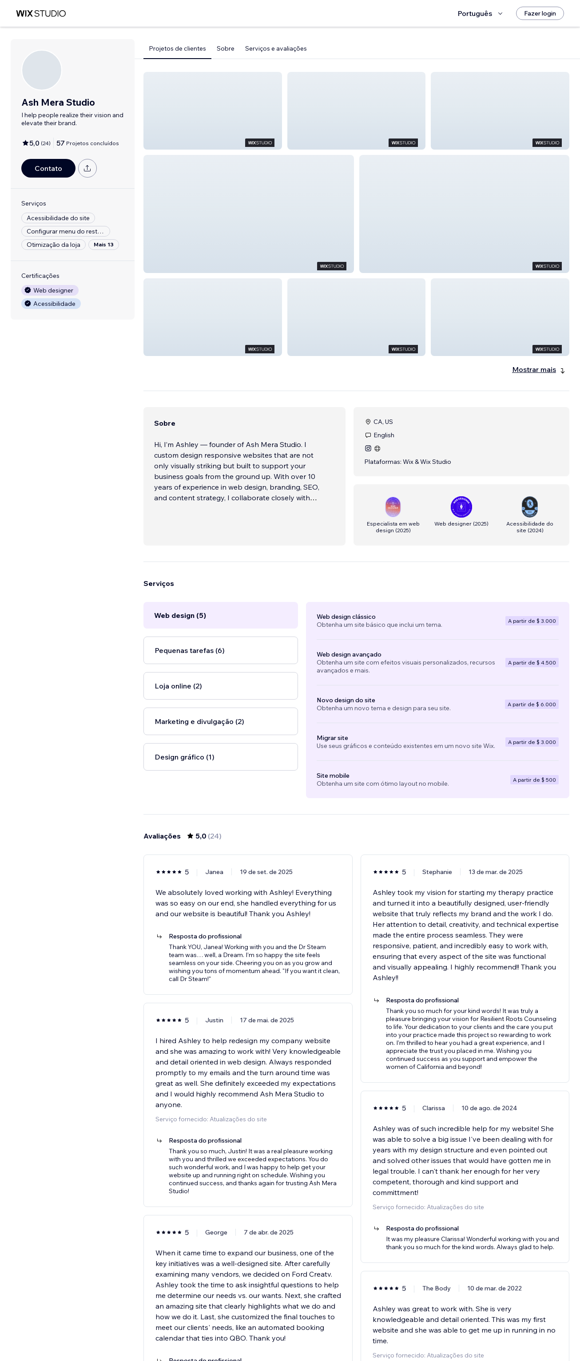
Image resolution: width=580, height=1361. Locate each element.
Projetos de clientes (177, 48)
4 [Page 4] (380, 1329)
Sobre (225, 48)
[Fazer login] (540, 13)
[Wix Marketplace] (41, 13)
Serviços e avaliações (276, 48)
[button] (212, 111)
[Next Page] (396, 1328)
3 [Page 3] (364, 1329)
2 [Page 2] (348, 1329)
